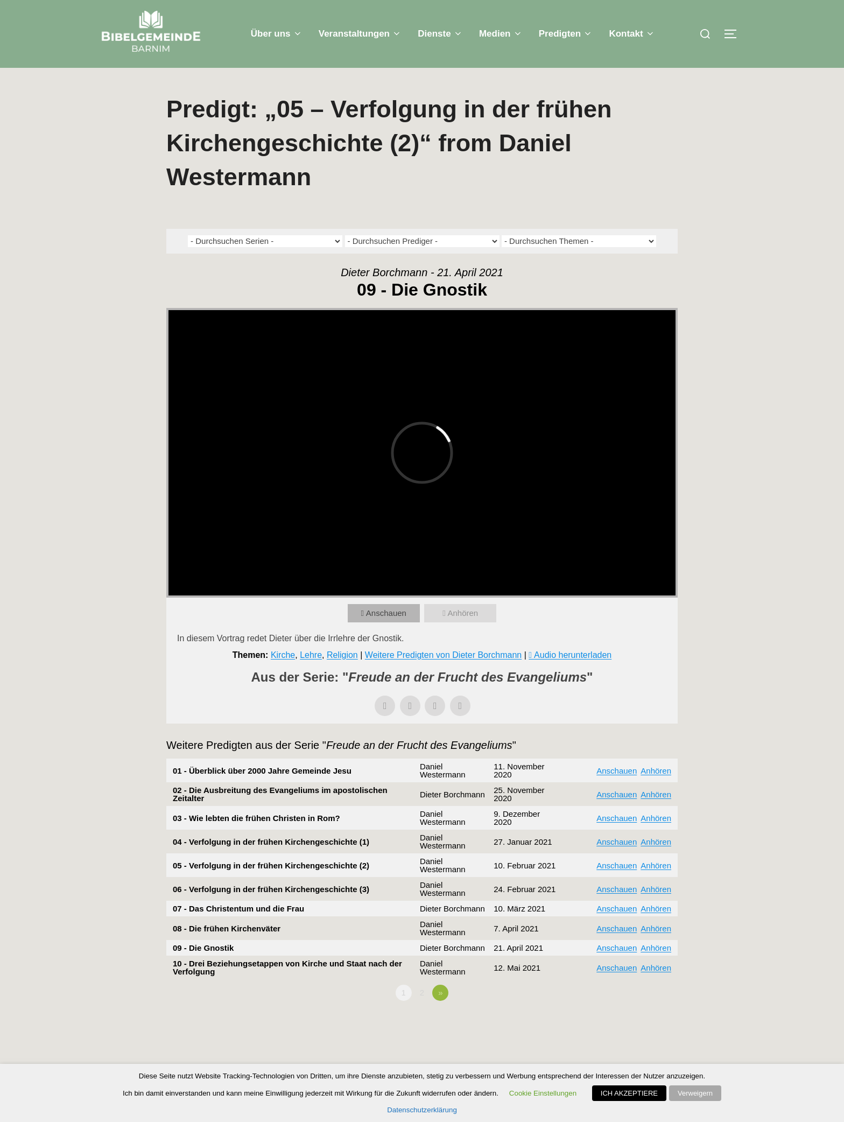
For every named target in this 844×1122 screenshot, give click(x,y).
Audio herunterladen (572, 655)
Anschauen (386, 613)
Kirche (283, 655)
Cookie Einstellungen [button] (542, 1093)
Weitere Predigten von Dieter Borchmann (443, 655)
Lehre (311, 655)
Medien (501, 34)
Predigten (566, 34)
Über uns (277, 34)
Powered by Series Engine (638, 1022)
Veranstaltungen (360, 34)
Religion (342, 655)
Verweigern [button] (695, 1093)
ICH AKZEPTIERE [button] (629, 1093)
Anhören (462, 613)
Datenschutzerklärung (422, 1110)
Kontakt (632, 34)
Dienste (440, 34)
